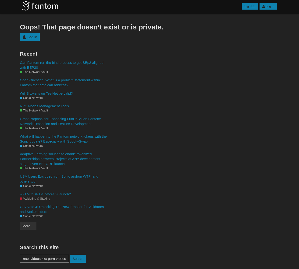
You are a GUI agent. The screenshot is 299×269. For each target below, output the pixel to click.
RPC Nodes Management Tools (44, 106)
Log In (268, 6)
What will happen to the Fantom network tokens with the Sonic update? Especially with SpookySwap (63, 138)
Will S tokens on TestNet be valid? (46, 93)
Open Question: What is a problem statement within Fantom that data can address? (60, 82)
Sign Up (249, 6)
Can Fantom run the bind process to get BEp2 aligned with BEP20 (61, 65)
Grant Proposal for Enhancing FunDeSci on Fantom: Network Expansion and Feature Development (60, 121)
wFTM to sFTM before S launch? (45, 194)
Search (78, 259)
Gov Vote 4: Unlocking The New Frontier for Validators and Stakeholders (62, 209)
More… (28, 226)
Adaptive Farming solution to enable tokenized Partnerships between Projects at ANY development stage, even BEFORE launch (60, 159)
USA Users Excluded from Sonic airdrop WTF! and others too (59, 178)
